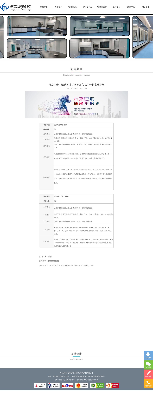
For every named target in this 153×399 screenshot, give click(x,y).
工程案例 (116, 8)
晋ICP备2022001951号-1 (96, 376)
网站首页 (44, 8)
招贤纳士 (145, 8)
